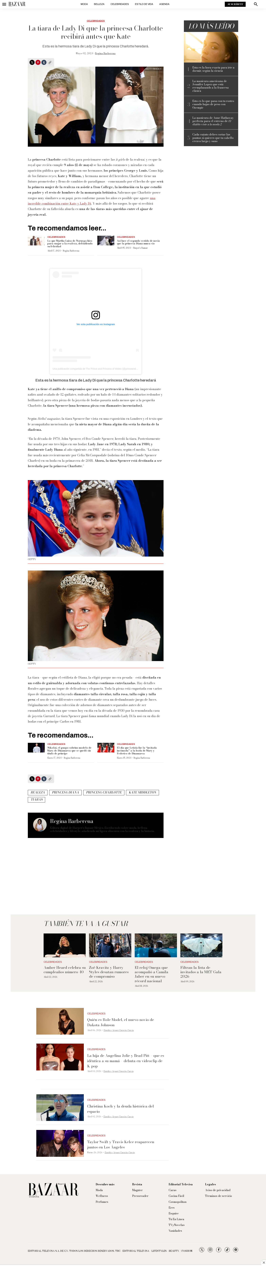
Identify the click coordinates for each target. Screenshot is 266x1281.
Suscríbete (235, 4)
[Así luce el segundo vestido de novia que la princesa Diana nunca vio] (105, 240)
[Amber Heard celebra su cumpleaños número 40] (65, 945)
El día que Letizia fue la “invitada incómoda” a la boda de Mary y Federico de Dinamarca (137, 750)
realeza (38, 792)
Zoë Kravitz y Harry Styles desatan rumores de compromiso (109, 972)
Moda (84, 4)
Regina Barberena (105, 53)
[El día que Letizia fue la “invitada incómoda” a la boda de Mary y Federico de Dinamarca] (105, 747)
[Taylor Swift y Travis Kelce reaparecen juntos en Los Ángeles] (60, 1143)
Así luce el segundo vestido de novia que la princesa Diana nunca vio (138, 242)
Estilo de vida (144, 4)
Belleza (99, 4)
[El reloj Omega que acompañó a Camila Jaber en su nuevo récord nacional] (156, 945)
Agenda (164, 4)
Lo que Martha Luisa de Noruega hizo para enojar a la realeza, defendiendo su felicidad (70, 243)
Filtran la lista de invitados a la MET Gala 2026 (200, 972)
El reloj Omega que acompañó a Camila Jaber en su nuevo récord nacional (151, 974)
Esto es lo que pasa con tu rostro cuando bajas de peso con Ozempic (213, 104)
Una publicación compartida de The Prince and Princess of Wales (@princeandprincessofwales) (103, 368)
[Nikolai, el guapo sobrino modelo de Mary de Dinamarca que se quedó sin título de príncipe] (36, 747)
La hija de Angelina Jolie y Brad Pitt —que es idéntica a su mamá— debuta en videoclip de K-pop (125, 1061)
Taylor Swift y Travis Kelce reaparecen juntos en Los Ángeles (120, 1144)
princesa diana (65, 792)
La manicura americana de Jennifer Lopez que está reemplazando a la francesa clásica (210, 86)
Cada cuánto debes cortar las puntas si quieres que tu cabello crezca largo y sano (213, 138)
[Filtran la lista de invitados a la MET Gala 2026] (201, 945)
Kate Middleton (142, 792)
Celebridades (120, 4)
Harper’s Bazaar (140, 247)
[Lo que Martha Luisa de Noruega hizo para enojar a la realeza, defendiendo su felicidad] (36, 240)
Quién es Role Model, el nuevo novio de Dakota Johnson (120, 1022)
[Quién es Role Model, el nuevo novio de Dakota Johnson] (60, 1021)
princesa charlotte (104, 792)
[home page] (16, 4)
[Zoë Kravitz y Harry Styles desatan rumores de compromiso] (110, 945)
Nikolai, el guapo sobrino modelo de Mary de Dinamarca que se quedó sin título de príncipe (69, 750)
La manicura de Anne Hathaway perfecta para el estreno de (213, 121)
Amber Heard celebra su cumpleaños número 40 (65, 970)
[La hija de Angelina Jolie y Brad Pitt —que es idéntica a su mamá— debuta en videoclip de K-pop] (60, 1057)
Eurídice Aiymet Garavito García (119, 1030)
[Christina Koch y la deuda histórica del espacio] (60, 1107)
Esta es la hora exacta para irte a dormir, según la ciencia (213, 69)
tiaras (36, 799)
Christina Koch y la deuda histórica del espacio (120, 1108)
